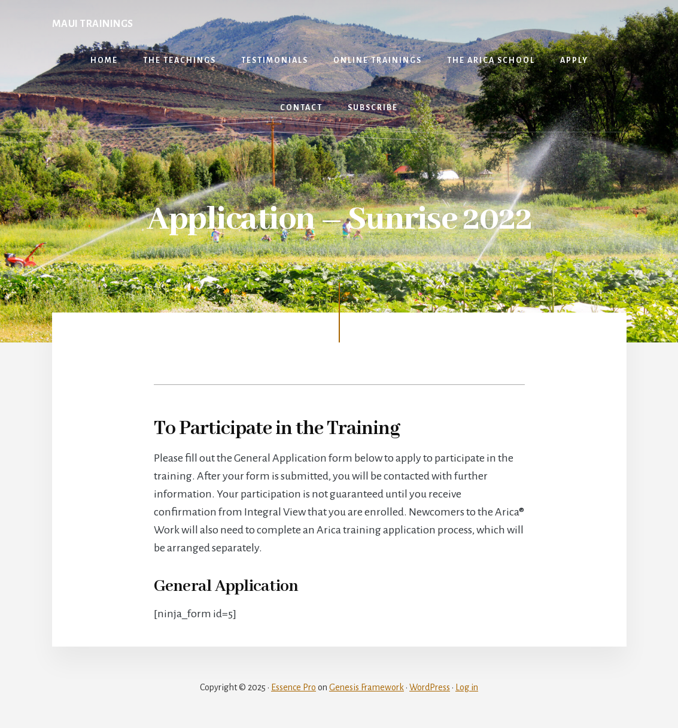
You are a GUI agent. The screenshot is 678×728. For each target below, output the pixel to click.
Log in (466, 687)
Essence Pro (293, 687)
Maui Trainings (92, 24)
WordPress (429, 687)
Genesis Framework (366, 687)
